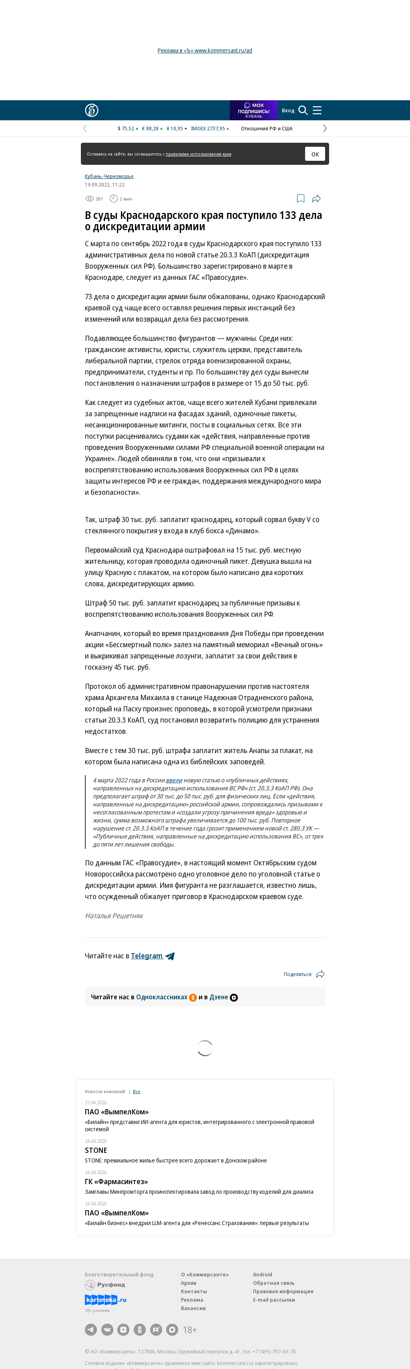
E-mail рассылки (274, 1299)
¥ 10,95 (175, 128)
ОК (315, 154)
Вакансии (193, 1308)
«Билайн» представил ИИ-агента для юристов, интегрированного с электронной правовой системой (199, 1125)
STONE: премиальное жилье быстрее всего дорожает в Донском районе (176, 1160)
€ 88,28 (150, 128)
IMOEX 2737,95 (208, 128)
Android (262, 1274)
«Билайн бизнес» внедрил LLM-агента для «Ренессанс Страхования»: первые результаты (197, 1223)
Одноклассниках (167, 996)
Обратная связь (274, 1282)
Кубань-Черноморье (109, 176)
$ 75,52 (126, 128)
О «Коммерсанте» (205, 1274)
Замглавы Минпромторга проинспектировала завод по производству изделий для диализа (199, 1191)
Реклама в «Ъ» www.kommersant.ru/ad (205, 50)
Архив (188, 1282)
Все (136, 1091)
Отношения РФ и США (266, 128)
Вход (288, 110)
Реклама (192, 1299)
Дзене (223, 996)
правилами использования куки (198, 154)
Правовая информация (283, 1291)
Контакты (194, 1291)
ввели (174, 780)
